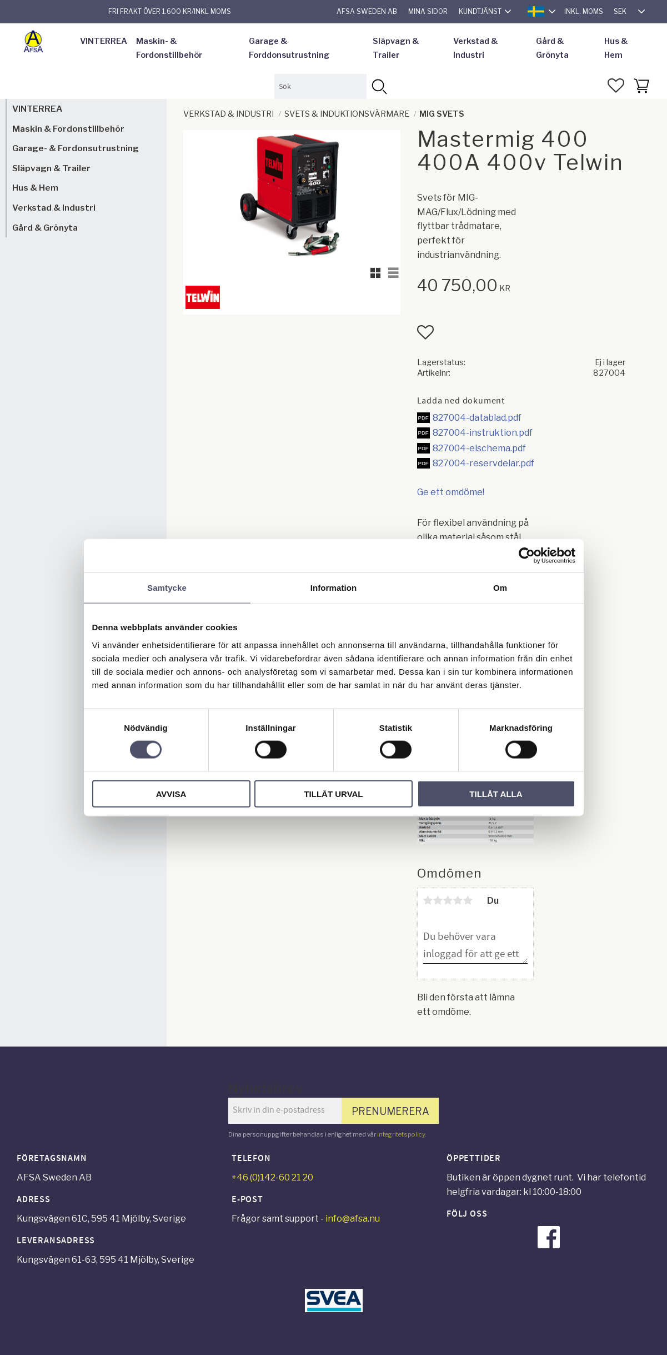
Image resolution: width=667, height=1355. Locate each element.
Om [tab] (500, 587)
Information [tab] (333, 587)
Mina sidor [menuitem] (428, 11)
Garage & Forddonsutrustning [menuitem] (289, 48)
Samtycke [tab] (167, 587)
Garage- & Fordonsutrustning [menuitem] (75, 148)
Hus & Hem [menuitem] (616, 48)
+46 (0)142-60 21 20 (272, 1177)
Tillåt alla (495, 793)
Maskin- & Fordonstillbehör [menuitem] (169, 48)
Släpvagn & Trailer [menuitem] (396, 48)
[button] (616, 85)
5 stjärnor (468, 900)
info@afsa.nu (352, 1218)
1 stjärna (428, 900)
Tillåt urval (333, 793)
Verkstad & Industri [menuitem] (475, 48)
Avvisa (171, 793)
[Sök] (379, 86)
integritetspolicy (401, 1134)
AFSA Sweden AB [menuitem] (367, 11)
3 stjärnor (448, 900)
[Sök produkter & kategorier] (320, 86)
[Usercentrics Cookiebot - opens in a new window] (526, 555)
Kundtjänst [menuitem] (480, 11)
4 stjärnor (458, 900)
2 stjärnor (438, 900)
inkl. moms (583, 11)
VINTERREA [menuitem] (103, 41)
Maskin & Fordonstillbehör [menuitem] (68, 128)
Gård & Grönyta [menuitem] (552, 48)
